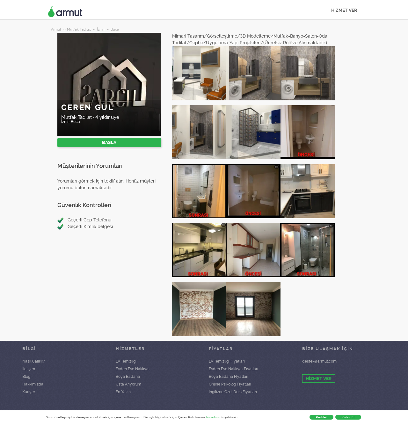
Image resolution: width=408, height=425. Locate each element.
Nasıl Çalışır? (33, 361)
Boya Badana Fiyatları (228, 376)
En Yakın (123, 392)
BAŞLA (109, 142)
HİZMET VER (344, 10)
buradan (212, 417)
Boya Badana (128, 376)
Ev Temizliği (126, 361)
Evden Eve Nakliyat (133, 369)
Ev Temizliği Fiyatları (227, 361)
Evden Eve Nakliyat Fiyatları (233, 369)
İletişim (28, 369)
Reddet (321, 417)
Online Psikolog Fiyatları (230, 384)
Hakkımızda (32, 384)
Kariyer (28, 392)
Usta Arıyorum (128, 384)
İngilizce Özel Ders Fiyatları (233, 392)
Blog (26, 376)
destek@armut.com (319, 361)
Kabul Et (348, 417)
